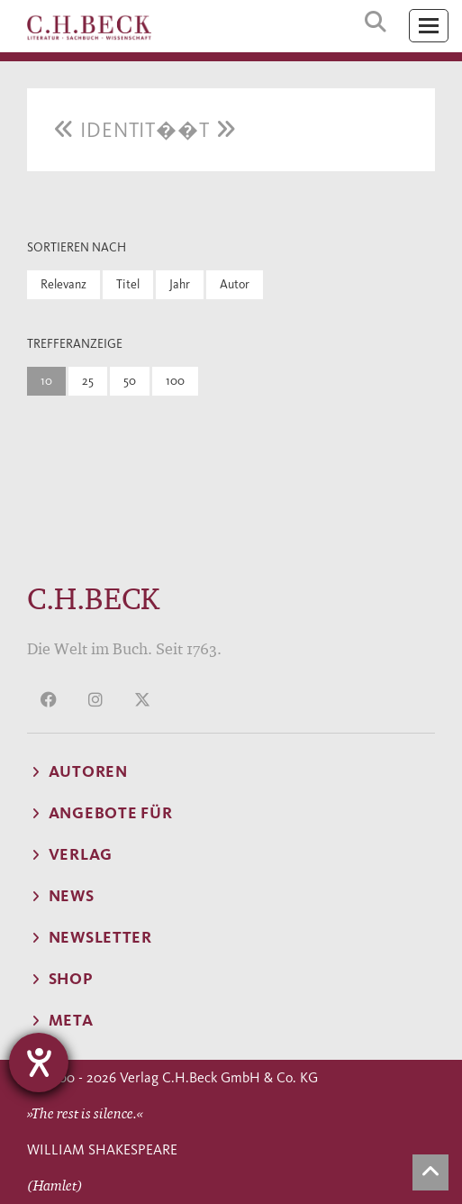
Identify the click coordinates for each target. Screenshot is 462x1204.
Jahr (179, 284)
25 (88, 380)
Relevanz (63, 284)
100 (175, 380)
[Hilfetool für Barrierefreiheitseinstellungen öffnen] (38, 1062)
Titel (128, 284)
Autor (234, 284)
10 (46, 380)
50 (129, 380)
